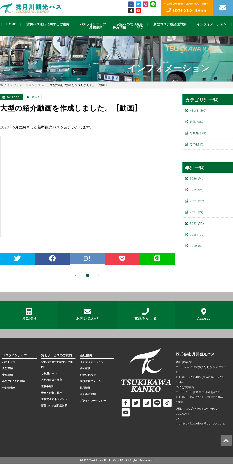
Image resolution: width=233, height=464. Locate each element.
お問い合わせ (87, 314)
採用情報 (119, 27)
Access (204, 314)
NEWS (35, 97)
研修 (196, 122)
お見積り (29, 314)
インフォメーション (212, 24)
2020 (196, 245)
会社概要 (85, 368)
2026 (196, 178)
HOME (11, 24)
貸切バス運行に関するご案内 (47, 24)
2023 (196, 212)
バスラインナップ (93, 24)
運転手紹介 (47, 386)
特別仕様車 (8, 387)
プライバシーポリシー (93, 400)
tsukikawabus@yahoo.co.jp (204, 423)
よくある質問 (88, 394)
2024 (197, 201)
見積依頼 (96, 27)
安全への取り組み (130, 24)
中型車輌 (7, 374)
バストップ (8, 362)
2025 (196, 189)
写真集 (198, 133)
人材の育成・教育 (51, 380)
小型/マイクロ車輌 (13, 381)
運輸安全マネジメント (54, 399)
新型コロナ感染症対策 (170, 24)
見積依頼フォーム (90, 381)
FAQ (140, 27)
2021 (197, 234)
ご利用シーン (49, 373)
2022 (197, 223)
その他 (197, 144)
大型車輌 (7, 368)
